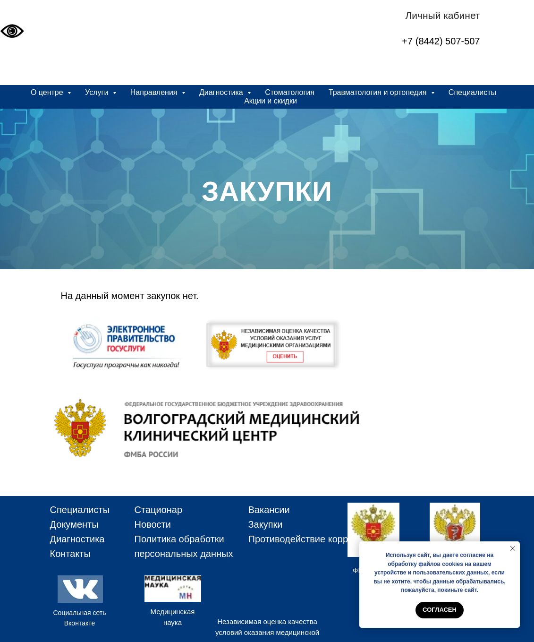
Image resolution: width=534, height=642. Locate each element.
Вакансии (269, 510)
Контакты (70, 553)
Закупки (265, 524)
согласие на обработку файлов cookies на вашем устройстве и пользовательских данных (433, 564)
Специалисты (472, 92)
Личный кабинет (443, 15)
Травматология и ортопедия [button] (379, 92)
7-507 (468, 41)
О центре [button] (48, 92)
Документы (74, 524)
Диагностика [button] (222, 92)
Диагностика (77, 539)
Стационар (159, 510)
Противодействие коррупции (311, 539)
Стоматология (289, 92)
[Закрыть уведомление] (512, 548)
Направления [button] (154, 92)
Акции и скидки (270, 101)
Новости (153, 524)
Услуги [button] (97, 92)
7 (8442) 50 (431, 41)
